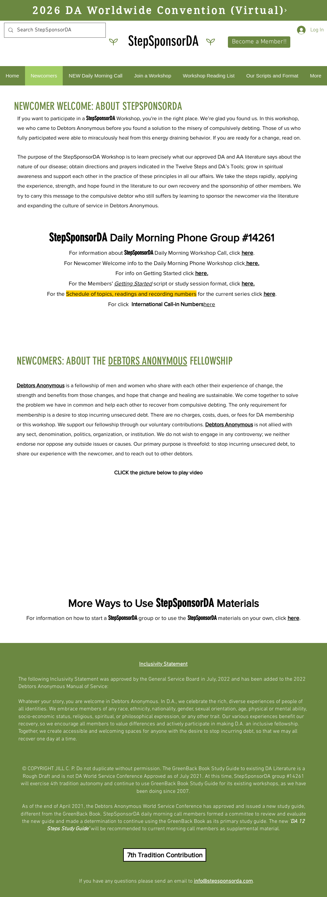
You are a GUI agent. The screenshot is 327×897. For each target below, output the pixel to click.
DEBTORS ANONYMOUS (147, 361)
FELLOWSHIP (210, 361)
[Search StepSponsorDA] (54, 30)
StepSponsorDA (163, 41)
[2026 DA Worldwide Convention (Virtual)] (159, 10)
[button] (259, 42)
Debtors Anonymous (40, 385)
